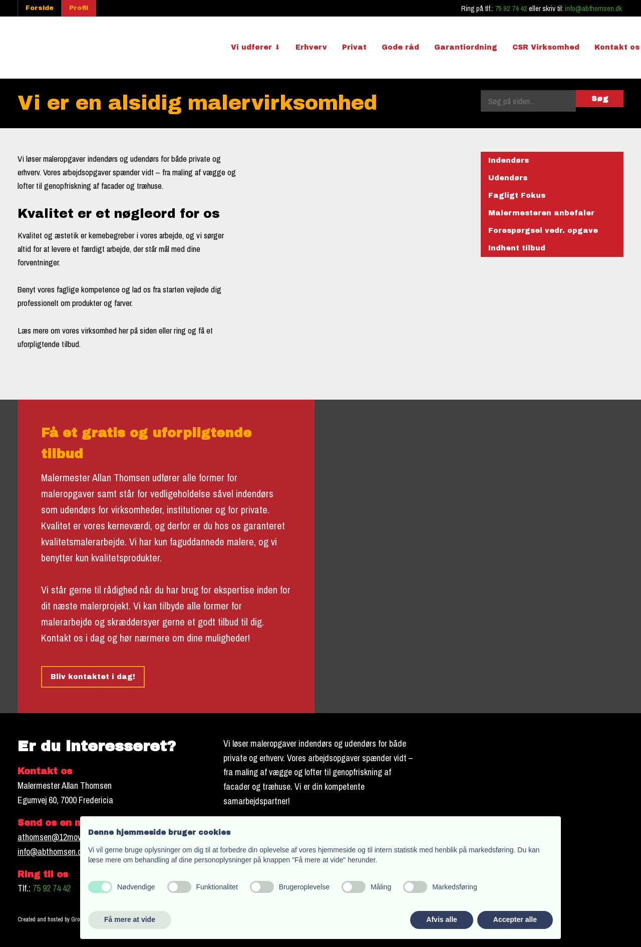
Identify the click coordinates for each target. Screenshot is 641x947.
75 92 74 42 (511, 8)
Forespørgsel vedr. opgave (543, 230)
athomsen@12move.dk (56, 837)
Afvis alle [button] (441, 919)
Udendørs (507, 178)
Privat (354, 47)
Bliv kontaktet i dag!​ (93, 677)
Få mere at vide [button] (129, 919)
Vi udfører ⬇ (255, 47)
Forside (40, 8)
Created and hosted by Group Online (60, 919)
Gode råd (400, 47)
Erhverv (311, 47)
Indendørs (508, 160)
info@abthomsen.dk (593, 8)
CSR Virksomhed (545, 47)
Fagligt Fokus (516, 195)
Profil (78, 8)
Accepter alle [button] (515, 919)
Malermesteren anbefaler (541, 213)
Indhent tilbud (516, 248)
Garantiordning (465, 47)
